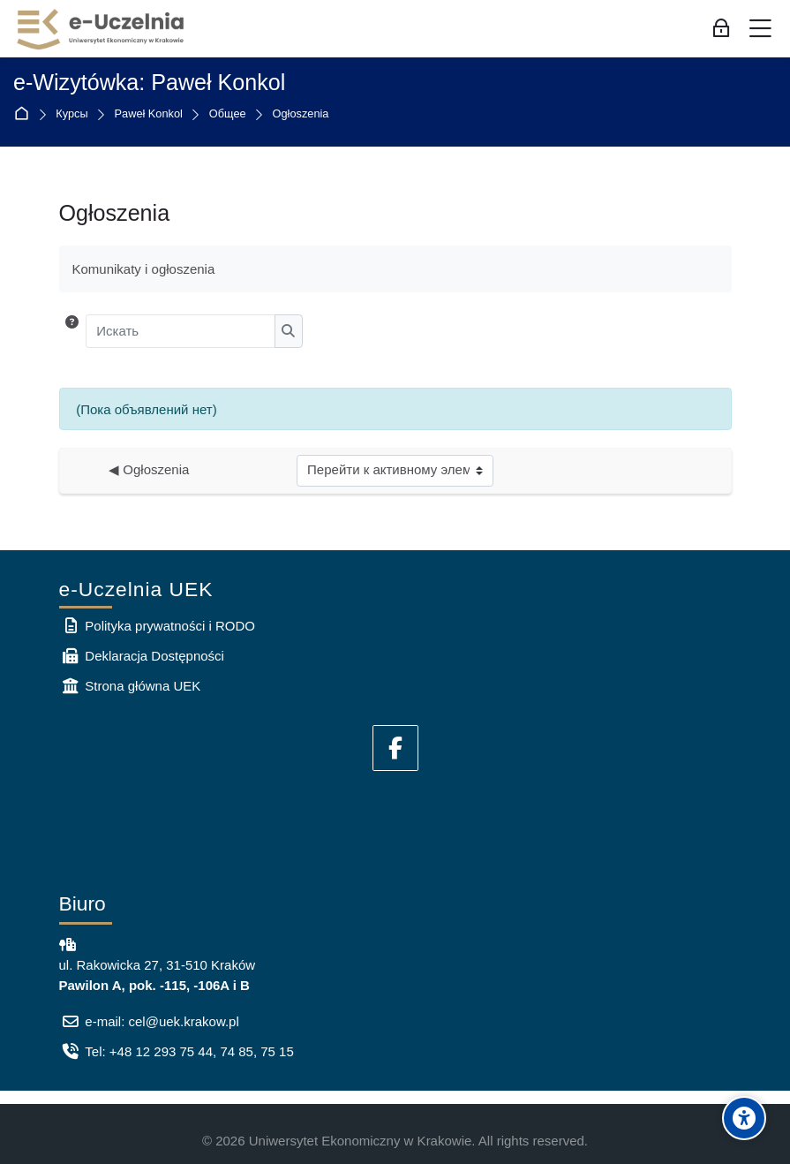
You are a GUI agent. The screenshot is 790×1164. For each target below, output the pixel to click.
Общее (227, 114)
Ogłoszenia (301, 114)
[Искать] (180, 331)
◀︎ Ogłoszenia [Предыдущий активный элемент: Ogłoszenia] (149, 469)
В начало (25, 114)
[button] (71, 331)
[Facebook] (395, 748)
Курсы (71, 114)
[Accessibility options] (744, 1118)
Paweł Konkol (149, 114)
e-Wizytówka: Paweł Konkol (149, 82)
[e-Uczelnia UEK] (101, 29)
